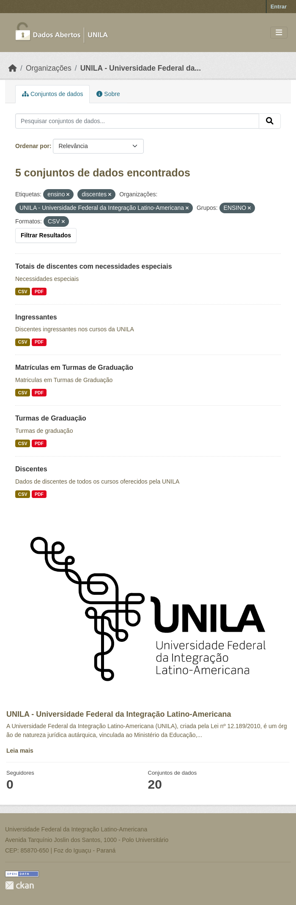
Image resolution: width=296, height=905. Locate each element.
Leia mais (19, 750)
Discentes (31, 469)
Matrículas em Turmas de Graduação (74, 367)
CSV (22, 291)
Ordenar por (32, 146)
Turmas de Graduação (50, 418)
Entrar (279, 6)
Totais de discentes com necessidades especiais (93, 266)
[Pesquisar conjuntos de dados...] (137, 121)
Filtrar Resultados (46, 235)
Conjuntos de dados (52, 94)
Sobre (108, 94)
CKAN (19, 885)
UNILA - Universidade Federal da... (140, 68)
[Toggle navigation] (279, 33)
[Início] (12, 68)
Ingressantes (36, 317)
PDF (39, 291)
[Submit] (270, 121)
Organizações (48, 68)
